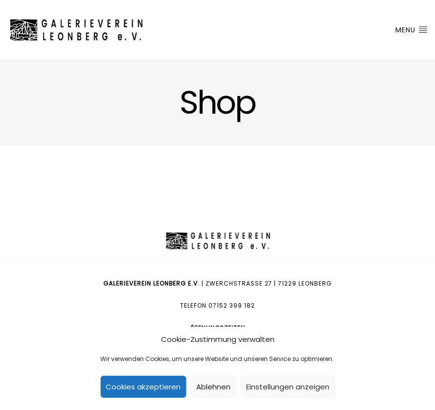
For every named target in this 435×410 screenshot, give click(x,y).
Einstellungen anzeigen (287, 387)
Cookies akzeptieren (143, 387)
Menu (411, 30)
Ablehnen (213, 387)
